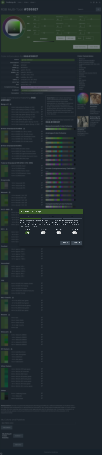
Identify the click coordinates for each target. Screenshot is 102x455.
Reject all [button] (65, 243)
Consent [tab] (31, 217)
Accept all (76, 243)
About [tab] (72, 217)
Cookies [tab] (52, 217)
